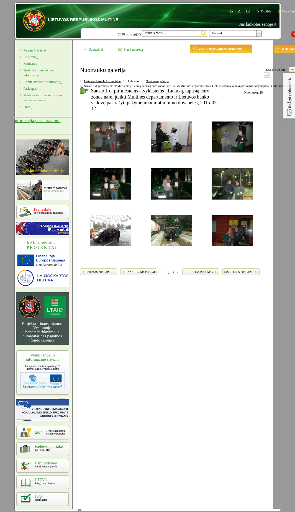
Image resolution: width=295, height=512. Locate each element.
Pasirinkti (218, 33)
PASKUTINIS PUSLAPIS (238, 271)
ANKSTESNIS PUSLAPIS (143, 271)
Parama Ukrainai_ (36, 50)
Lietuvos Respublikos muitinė (102, 81)
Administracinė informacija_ (43, 82)
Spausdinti (96, 49)
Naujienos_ (31, 64)
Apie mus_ (31, 57)
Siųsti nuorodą (133, 49)
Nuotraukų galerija (157, 81)
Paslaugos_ (31, 88)
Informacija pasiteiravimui (37, 120)
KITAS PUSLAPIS (202, 271)
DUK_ (28, 107)
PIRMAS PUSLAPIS (99, 271)
